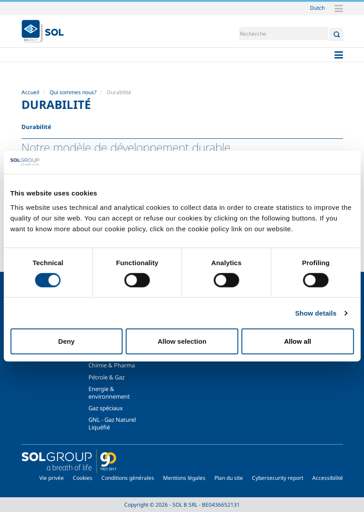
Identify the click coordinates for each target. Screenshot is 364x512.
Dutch (317, 7)
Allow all (297, 341)
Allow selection (182, 341)
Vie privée (51, 478)
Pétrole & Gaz (106, 377)
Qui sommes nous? (73, 92)
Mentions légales (184, 478)
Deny (66, 341)
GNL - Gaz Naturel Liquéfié (112, 423)
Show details (316, 312)
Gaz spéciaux (105, 408)
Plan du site (228, 478)
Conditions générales (127, 478)
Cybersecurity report (277, 478)
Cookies (82, 478)
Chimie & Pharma (111, 365)
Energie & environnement (109, 392)
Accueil (30, 92)
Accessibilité (327, 478)
